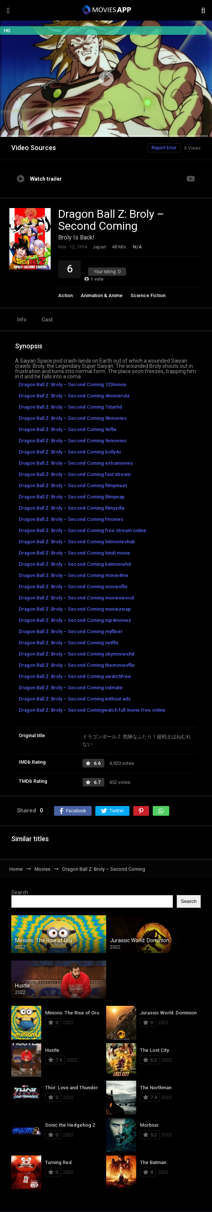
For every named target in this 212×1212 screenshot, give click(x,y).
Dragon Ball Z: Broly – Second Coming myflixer (71, 631)
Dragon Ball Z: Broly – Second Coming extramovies (76, 463)
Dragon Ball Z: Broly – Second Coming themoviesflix (77, 665)
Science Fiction (148, 295)
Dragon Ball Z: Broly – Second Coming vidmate (71, 687)
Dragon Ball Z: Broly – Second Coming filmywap (72, 497)
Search (19, 892)
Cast (47, 320)
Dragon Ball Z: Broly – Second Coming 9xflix (68, 429)
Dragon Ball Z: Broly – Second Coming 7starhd (70, 407)
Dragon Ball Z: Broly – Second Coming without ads (75, 699)
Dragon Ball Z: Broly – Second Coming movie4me (73, 575)
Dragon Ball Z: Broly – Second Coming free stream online (82, 530)
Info (22, 320)
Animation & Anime (102, 295)
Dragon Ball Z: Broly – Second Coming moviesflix (73, 586)
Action (65, 295)
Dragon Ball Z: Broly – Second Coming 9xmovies (72, 440)
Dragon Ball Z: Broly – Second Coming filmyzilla (71, 508)
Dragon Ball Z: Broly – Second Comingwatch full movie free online (92, 710)
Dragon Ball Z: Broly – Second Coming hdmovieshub (77, 541)
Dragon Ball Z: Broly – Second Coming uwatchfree (75, 676)
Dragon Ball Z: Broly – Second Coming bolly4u (70, 452)
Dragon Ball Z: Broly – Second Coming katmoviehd (75, 564)
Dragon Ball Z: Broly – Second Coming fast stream (75, 474)
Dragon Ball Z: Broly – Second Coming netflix (69, 642)
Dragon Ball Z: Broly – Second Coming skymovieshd (76, 654)
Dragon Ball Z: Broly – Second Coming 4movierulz (74, 396)
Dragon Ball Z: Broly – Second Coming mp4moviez (75, 620)
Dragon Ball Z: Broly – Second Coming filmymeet (73, 485)
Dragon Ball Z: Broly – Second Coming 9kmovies (72, 418)
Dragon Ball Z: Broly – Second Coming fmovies (71, 519)
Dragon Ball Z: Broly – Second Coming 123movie (72, 384)
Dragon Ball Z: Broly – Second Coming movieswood (76, 598)
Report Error (164, 147)
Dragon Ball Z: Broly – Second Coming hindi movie (74, 553)
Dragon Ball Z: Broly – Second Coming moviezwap (75, 609)
